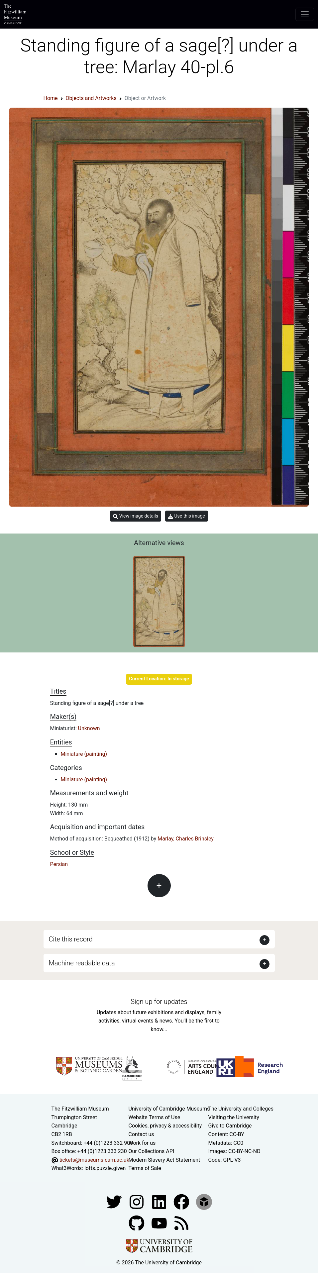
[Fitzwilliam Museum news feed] (181, 1223)
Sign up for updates (159, 1002)
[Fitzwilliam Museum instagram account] (137, 1201)
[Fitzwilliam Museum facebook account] (160, 1201)
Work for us (142, 1143)
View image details (135, 516)
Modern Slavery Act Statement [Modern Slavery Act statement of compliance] (164, 1160)
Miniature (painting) (84, 754)
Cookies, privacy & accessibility (165, 1126)
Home (51, 98)
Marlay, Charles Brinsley (186, 838)
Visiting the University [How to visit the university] (233, 1117)
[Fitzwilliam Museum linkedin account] (182, 1201)
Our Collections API (151, 1151)
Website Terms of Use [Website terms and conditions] (154, 1117)
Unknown (89, 728)
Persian (59, 864)
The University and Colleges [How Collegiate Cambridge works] (240, 1109)
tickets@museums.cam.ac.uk (94, 1160)
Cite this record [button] (71, 939)
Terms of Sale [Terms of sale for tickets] (145, 1168)
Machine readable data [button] (82, 963)
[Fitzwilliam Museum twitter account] (114, 1201)
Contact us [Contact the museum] (141, 1134)
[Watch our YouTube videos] (160, 1223)
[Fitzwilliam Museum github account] (137, 1223)
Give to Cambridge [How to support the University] (230, 1126)
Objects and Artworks (91, 98)
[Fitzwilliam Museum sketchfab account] (204, 1201)
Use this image (186, 516)
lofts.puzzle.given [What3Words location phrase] (105, 1168)
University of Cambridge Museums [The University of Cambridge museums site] (169, 1109)
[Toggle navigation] (304, 14)
